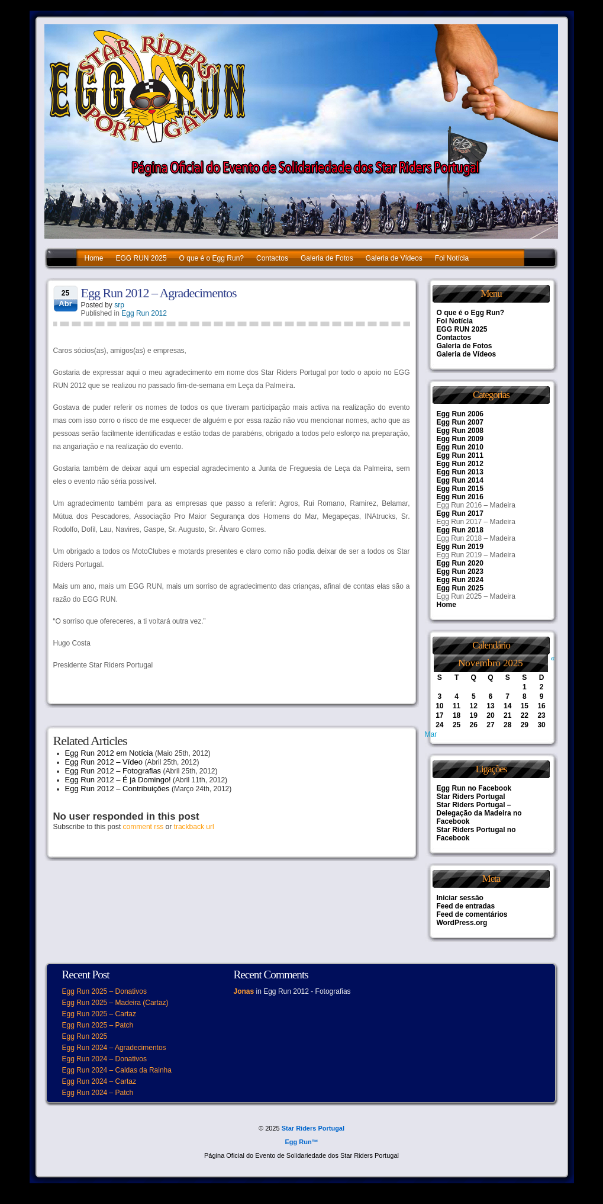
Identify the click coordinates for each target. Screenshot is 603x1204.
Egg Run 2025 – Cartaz (99, 1014)
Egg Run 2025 (460, 588)
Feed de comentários (472, 914)
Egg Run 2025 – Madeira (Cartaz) (115, 1002)
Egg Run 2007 (460, 422)
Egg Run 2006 (460, 414)
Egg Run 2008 (460, 430)
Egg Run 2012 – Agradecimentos (159, 292)
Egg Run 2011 (460, 455)
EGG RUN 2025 (141, 258)
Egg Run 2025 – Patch (98, 1025)
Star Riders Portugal (471, 796)
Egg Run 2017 (460, 513)
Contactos (272, 258)
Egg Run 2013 (460, 472)
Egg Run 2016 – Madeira (476, 505)
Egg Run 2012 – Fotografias (113, 770)
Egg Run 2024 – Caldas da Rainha (117, 1070)
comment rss (143, 827)
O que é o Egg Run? (211, 258)
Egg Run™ (301, 1141)
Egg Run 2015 (460, 488)
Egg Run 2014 (460, 480)
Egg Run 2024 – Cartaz (99, 1081)
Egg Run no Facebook (474, 788)
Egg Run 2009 (460, 439)
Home (94, 258)
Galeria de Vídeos (394, 258)
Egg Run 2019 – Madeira (476, 555)
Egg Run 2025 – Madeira (476, 596)
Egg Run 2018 (460, 530)
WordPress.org (462, 923)
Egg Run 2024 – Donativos (104, 1059)
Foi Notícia (452, 258)
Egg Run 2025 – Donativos (104, 991)
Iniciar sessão (460, 898)
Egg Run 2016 (460, 497)
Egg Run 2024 (460, 580)
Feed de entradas (466, 906)
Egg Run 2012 (144, 313)
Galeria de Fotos (327, 258)
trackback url (194, 827)
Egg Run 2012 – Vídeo (104, 761)
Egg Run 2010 (460, 447)
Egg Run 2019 (460, 546)
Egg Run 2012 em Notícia (109, 753)
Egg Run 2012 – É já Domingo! (118, 779)
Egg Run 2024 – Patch (98, 1093)
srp (119, 305)
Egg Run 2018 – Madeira (476, 538)
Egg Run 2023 (460, 571)
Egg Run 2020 (460, 563)
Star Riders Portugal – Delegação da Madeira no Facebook (479, 813)
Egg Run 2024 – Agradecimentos (114, 1048)
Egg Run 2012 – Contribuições (117, 788)
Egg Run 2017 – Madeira (476, 522)
